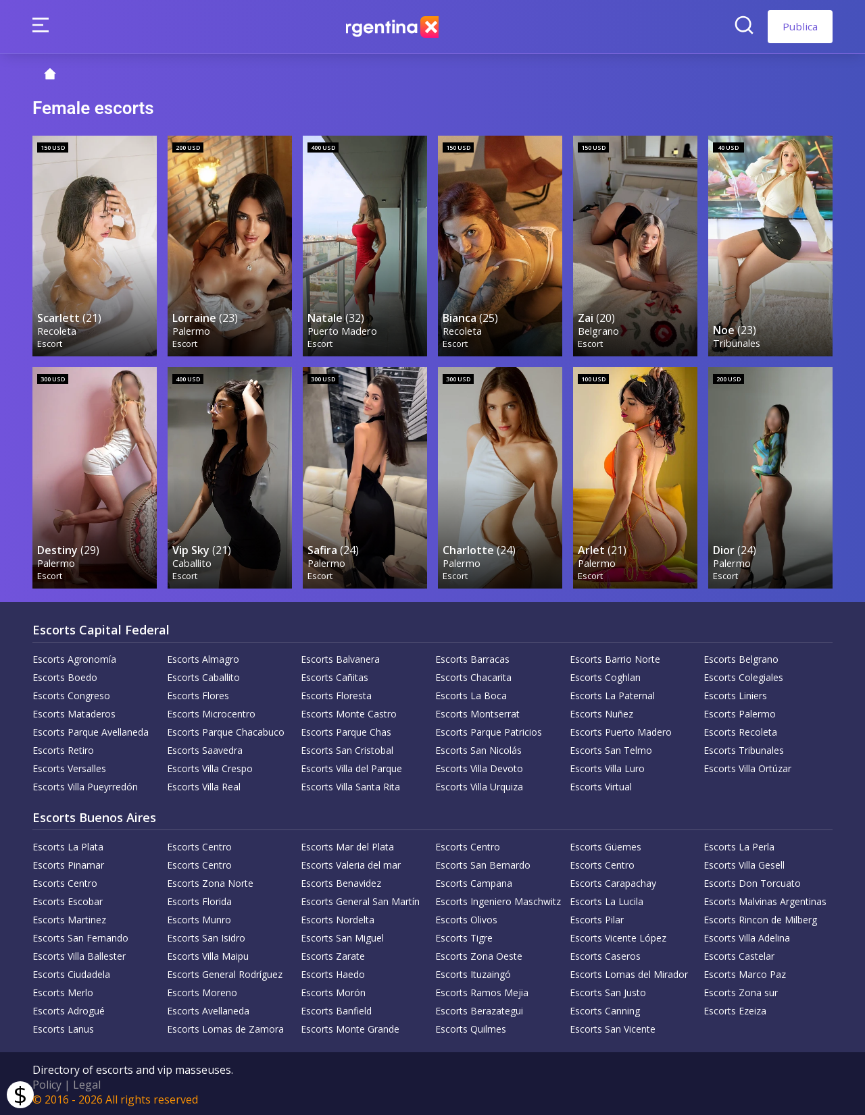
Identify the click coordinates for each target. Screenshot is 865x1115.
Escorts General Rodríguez (224, 972)
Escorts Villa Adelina (746, 935)
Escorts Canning (605, 1008)
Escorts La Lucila (606, 899)
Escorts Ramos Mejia (481, 990)
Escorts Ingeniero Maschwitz (498, 899)
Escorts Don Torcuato (752, 881)
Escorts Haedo (333, 972)
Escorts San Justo (608, 990)
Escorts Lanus (63, 1027)
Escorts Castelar (738, 954)
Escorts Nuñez (601, 711)
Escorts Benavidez (341, 881)
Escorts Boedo (64, 675)
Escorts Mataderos (74, 711)
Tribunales (737, 341)
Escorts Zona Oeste (478, 954)
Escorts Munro (199, 917)
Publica (800, 26)
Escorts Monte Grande (350, 1027)
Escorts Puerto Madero (621, 730)
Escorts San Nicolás (478, 748)
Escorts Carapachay (613, 881)
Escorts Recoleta (740, 730)
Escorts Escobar (67, 899)
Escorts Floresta (336, 693)
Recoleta (57, 329)
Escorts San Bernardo (482, 862)
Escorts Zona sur (740, 990)
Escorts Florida (199, 899)
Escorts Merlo (62, 990)
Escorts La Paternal (612, 693)
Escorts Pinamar (68, 862)
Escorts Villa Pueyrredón (85, 784)
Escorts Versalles (69, 766)
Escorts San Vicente (613, 1027)
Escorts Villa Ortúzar (747, 766)
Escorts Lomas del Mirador (629, 972)
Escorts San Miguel (342, 935)
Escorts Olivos (466, 917)
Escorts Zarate (333, 954)
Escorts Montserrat (477, 711)
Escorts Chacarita (473, 675)
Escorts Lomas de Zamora (225, 1027)
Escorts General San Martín (360, 899)
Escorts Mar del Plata (347, 844)
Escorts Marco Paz (744, 972)
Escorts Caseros (605, 954)
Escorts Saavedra (205, 748)
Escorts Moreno (202, 990)
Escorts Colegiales (743, 675)
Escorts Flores (198, 693)
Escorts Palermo (739, 711)
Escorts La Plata (67, 844)
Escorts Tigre (464, 935)
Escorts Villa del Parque (351, 766)
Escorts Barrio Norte (615, 657)
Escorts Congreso (71, 693)
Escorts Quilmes (470, 1027)
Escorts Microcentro (211, 711)
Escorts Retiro (63, 748)
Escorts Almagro (203, 657)
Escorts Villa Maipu (208, 954)
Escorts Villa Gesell (744, 862)
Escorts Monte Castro (349, 711)
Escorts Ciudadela (71, 972)
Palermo (192, 329)
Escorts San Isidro (206, 935)
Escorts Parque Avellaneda (90, 730)
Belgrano (599, 329)
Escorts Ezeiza (734, 1008)
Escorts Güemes (605, 844)
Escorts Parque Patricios (488, 730)
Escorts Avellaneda (208, 1008)
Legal (87, 1082)
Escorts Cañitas (334, 675)
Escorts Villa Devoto (479, 766)
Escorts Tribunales (743, 748)
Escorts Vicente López (618, 935)
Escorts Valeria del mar (351, 862)
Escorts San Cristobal (347, 748)
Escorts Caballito (203, 675)
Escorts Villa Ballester (79, 954)
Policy (46, 1082)
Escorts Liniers (735, 693)
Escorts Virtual (601, 784)
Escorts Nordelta (337, 917)
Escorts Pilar (597, 917)
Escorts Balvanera (340, 657)
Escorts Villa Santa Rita (350, 784)
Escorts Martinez (69, 917)
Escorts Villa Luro (607, 766)
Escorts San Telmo (611, 748)
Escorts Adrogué (68, 1008)
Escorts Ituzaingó (473, 972)
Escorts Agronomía (74, 657)
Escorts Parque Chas (346, 730)
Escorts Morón (333, 990)
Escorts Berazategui (479, 1008)
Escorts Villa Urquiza (479, 784)
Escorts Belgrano (740, 657)
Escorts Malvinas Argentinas (764, 899)
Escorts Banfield (336, 1008)
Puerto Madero (343, 329)
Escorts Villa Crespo (210, 766)
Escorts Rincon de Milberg (760, 917)
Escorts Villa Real (204, 784)
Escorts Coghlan (605, 675)
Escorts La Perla (738, 844)
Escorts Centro (199, 844)
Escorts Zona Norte (210, 881)
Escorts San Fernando (80, 935)
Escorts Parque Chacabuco (226, 730)
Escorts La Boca (471, 693)
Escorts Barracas (472, 657)
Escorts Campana (473, 881)
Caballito (192, 560)
